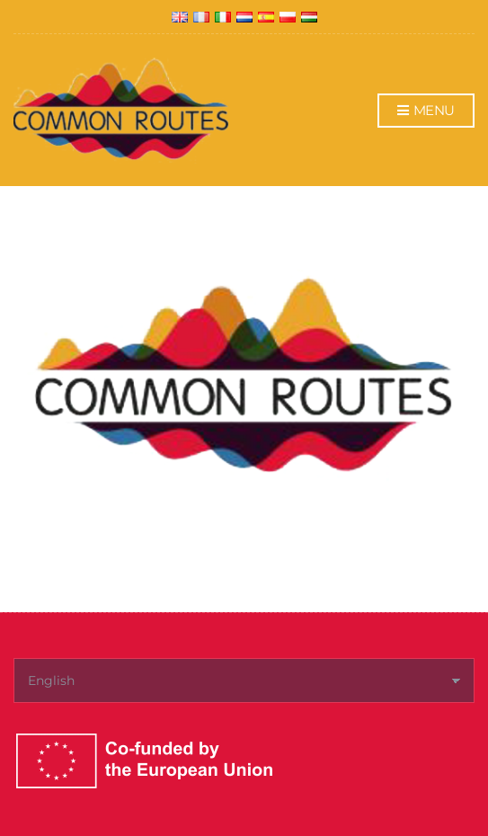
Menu (426, 111)
